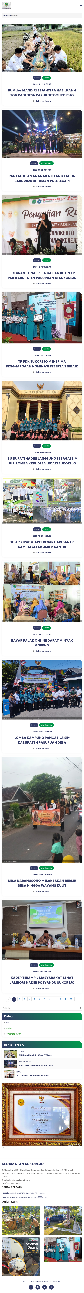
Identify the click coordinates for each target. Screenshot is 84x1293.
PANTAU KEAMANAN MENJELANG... (37, 1065)
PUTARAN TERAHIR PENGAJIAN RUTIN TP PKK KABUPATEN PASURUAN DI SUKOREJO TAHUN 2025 (42, 278)
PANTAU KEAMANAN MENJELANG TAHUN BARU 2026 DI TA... (24, 1197)
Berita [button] (9, 1028)
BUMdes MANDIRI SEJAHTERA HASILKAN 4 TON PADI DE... (24, 1193)
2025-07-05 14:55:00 (42, 971)
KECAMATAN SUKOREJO (23, 1164)
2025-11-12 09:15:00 (42, 452)
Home (7, 15)
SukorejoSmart (43, 101)
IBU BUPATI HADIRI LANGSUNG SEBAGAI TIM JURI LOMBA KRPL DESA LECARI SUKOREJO (42, 461)
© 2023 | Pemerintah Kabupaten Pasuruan (42, 1281)
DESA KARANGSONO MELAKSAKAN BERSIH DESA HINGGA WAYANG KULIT (42, 883)
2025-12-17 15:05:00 (42, 267)
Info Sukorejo (46, 163)
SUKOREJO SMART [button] (13, 1034)
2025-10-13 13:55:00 (42, 634)
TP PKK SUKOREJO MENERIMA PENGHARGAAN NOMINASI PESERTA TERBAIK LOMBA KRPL (42, 366)
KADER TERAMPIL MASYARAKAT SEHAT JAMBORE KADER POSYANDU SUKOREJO (42, 980)
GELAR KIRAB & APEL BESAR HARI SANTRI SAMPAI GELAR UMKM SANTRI (42, 544)
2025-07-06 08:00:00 (42, 874)
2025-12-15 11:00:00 (42, 355)
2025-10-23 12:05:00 (42, 536)
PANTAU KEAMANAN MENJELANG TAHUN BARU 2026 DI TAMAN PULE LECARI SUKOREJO (42, 181)
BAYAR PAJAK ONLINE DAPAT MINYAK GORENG (42, 643)
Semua (9, 1022)
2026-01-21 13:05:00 (42, 84)
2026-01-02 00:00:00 (42, 170)
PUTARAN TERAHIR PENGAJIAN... (33, 1075)
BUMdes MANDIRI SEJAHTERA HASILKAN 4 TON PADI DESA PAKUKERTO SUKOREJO (42, 92)
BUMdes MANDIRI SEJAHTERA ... (35, 1055)
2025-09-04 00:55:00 (42, 731)
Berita (37, 77)
